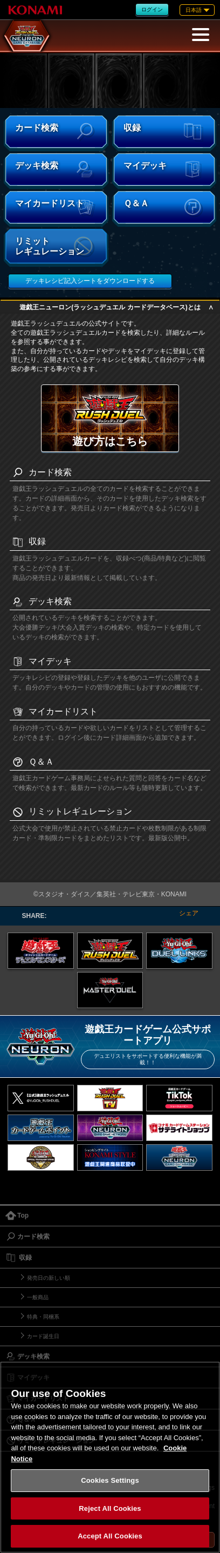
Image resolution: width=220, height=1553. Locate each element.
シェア (188, 913)
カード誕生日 (43, 1336)
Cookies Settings (110, 1480)
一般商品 (38, 1297)
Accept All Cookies (110, 1536)
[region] (110, 1457)
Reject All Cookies (110, 1508)
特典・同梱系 (43, 1317)
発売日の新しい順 (48, 1278)
